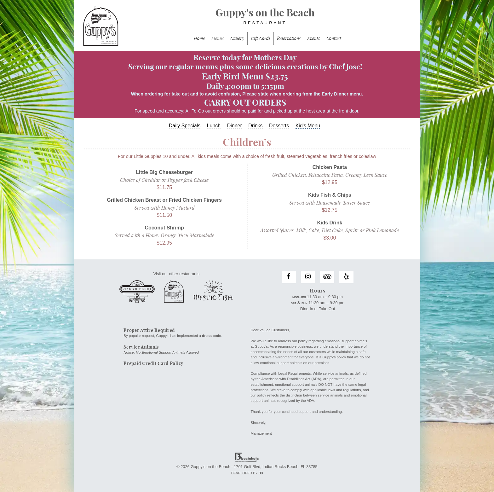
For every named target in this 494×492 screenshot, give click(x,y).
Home (199, 38)
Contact (333, 38)
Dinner (234, 125)
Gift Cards (260, 38)
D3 (260, 473)
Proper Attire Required (149, 330)
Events (313, 38)
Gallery (237, 38)
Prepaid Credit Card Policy (153, 363)
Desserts (279, 125)
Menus (217, 38)
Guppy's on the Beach (247, 19)
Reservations (289, 38)
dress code (211, 336)
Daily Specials (184, 125)
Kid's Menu (308, 125)
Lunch (214, 125)
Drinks (255, 125)
